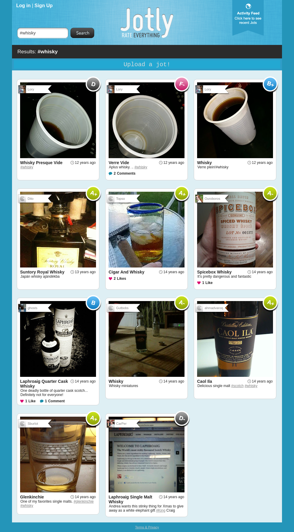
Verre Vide (119, 162)
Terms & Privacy (147, 527)
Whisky (204, 162)
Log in (23, 5)
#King (160, 510)
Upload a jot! (147, 65)
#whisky (26, 167)
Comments (126, 173)
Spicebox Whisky (214, 272)
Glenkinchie (32, 497)
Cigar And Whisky (126, 272)
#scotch (237, 386)
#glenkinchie (84, 501)
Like (209, 283)
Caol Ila (204, 381)
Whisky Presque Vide (41, 162)
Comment (56, 401)
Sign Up (43, 5)
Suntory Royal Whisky (42, 272)
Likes (121, 278)
